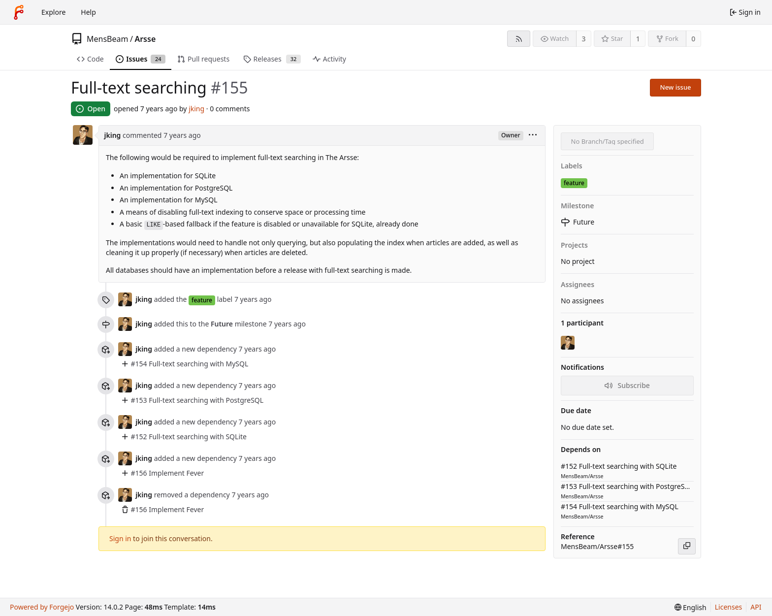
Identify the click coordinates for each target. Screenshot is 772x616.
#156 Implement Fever (167, 473)
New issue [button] (675, 87)
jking (196, 108)
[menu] (532, 136)
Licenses (728, 607)
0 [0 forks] (693, 38)
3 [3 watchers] (584, 38)
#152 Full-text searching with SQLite (189, 436)
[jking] (569, 343)
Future (222, 323)
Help (88, 12)
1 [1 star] (638, 38)
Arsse (145, 39)
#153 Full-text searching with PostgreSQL (197, 400)
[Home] (18, 12)
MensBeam (107, 39)
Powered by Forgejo (42, 607)
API (755, 607)
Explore (53, 12)
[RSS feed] (518, 39)
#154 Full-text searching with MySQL (190, 363)
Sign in (120, 538)
